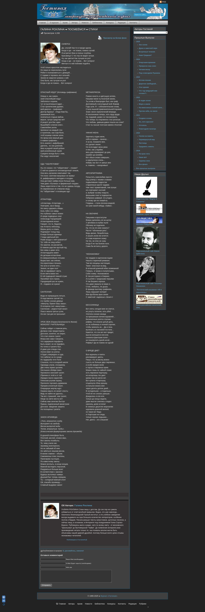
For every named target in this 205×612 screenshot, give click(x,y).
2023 (138, 77)
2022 (138, 97)
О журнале (54, 23)
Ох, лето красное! (146, 122)
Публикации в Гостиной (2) (77, 540)
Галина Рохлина (83, 505)
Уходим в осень (145, 118)
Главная (42, 23)
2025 (138, 42)
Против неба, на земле (148, 111)
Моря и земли (144, 104)
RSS (163, 2)
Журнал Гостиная (49, 11)
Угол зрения (144, 87)
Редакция (122, 23)
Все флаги (143, 164)
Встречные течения (147, 52)
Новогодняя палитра (147, 129)
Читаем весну (144, 69)
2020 (138, 133)
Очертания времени (147, 62)
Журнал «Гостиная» (108, 598)
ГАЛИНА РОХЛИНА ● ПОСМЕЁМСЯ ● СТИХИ (69, 29)
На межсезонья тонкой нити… (151, 108)
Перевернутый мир (147, 140)
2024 (138, 59)
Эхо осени (143, 45)
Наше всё (143, 157)
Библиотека (97, 23)
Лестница (143, 143)
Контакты (133, 23)
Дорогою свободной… (148, 84)
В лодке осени (145, 100)
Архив (65, 23)
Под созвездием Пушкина (149, 73)
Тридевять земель (146, 147)
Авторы (75, 23)
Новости (85, 23)
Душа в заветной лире (148, 48)
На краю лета (144, 154)
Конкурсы (110, 23)
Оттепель (143, 125)
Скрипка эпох (144, 161)
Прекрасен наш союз (147, 66)
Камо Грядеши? (145, 55)
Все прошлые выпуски (145, 168)
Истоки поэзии (145, 80)
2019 (138, 151)
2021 (138, 115)
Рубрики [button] (144, 607)
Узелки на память (146, 136)
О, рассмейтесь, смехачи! (73, 551)
